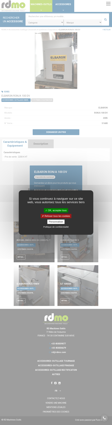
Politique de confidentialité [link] (56, 226)
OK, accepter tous (56, 210)
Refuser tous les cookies (56, 216)
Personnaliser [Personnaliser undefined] (56, 222)
